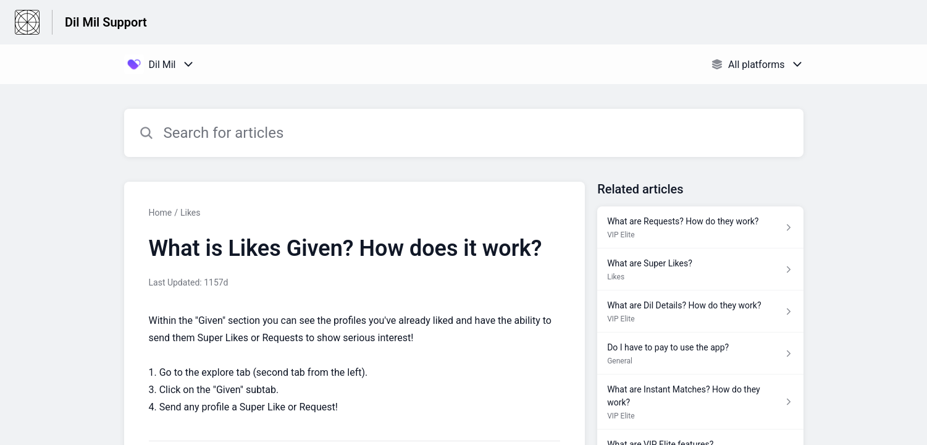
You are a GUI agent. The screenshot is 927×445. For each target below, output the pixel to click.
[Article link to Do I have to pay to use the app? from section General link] (700, 354)
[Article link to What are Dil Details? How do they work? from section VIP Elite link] (700, 311)
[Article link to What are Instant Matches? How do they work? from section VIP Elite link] (700, 402)
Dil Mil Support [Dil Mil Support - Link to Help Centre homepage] (106, 22)
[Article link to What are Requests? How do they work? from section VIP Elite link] (700, 227)
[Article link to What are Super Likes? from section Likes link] (700, 269)
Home (160, 213)
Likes (190, 213)
